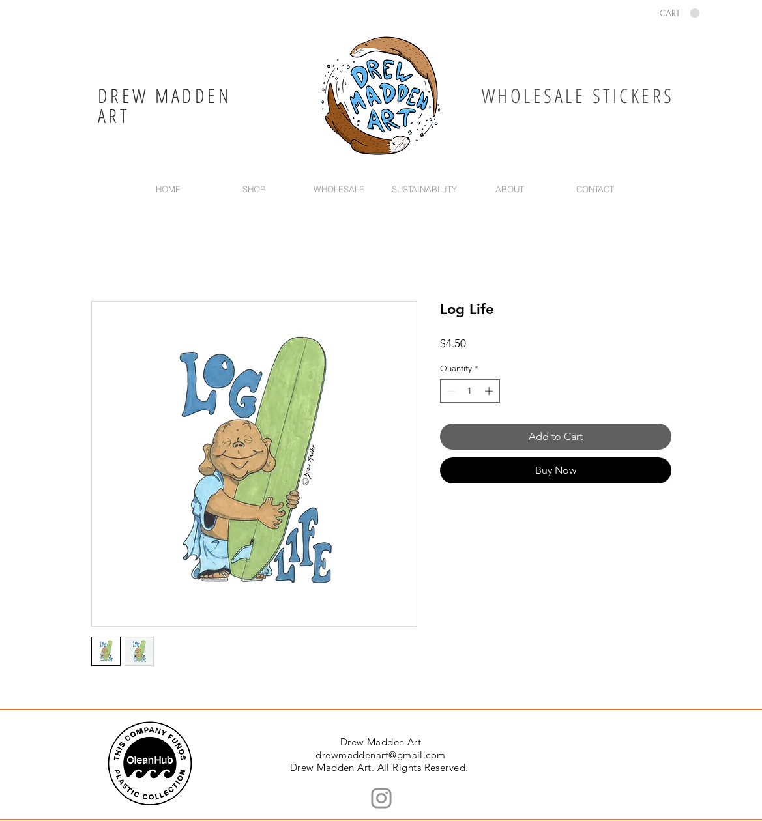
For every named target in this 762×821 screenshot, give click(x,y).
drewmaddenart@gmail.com (380, 755)
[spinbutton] (469, 391)
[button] (679, 13)
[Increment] (490, 391)
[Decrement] (450, 391)
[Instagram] (381, 798)
